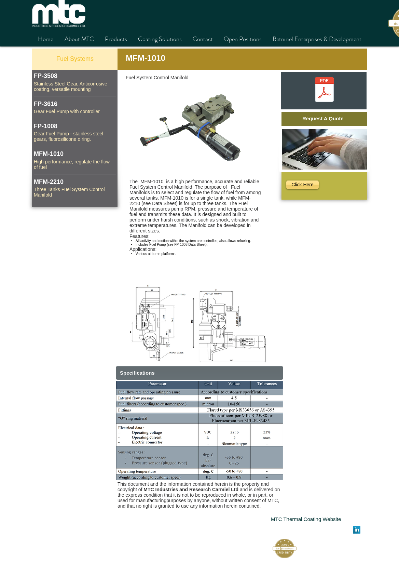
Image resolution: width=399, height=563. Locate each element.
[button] (199, 430)
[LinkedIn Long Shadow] (356, 530)
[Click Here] (302, 184)
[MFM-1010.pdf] (324, 90)
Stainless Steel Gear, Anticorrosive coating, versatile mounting (70, 86)
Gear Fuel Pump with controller (67, 111)
